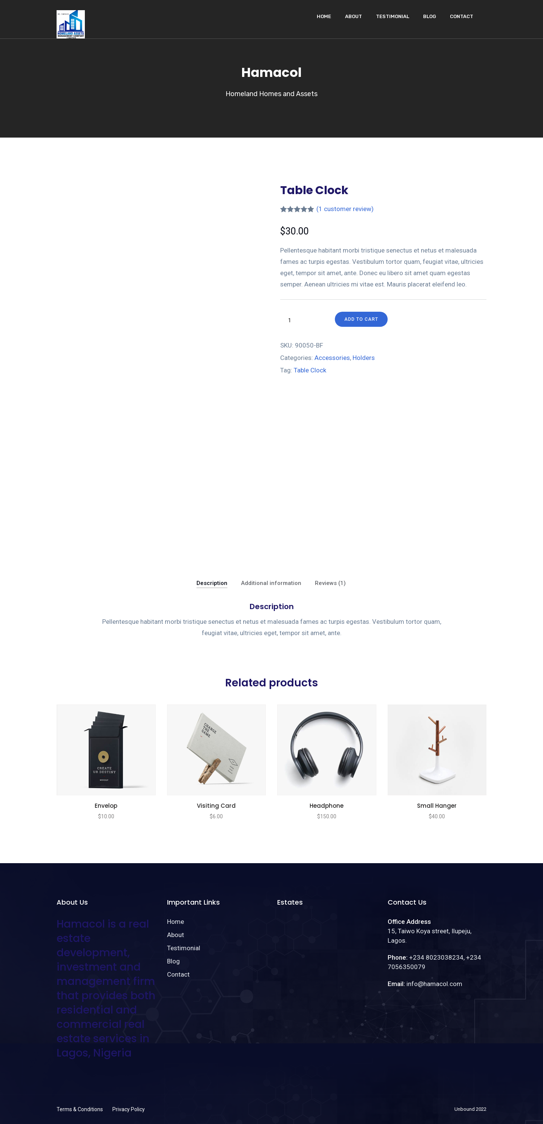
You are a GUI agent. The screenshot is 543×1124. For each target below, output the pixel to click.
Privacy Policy (128, 1109)
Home (324, 16)
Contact (461, 16)
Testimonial (392, 16)
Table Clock (310, 370)
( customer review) (345, 209)
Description (211, 583)
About (353, 16)
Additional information (271, 583)
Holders (364, 357)
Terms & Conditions (80, 1109)
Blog (429, 16)
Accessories (332, 357)
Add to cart (361, 319)
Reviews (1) (330, 583)
